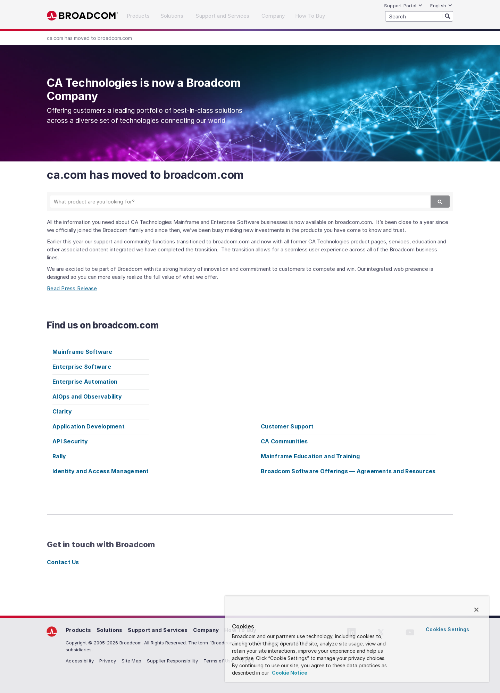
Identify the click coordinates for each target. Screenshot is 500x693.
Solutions (109, 630)
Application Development (88, 426)
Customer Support (287, 426)
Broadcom (82, 16)
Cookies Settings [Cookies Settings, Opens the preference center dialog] (447, 629)
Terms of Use (218, 660)
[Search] (447, 15)
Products (78, 630)
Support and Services (158, 630)
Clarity (62, 411)
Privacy (107, 660)
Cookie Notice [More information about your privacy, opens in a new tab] (289, 673)
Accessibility (80, 660)
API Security (70, 441)
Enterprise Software (81, 366)
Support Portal (403, 5)
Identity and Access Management (100, 471)
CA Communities (284, 441)
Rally (59, 456)
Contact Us (63, 562)
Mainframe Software (82, 351)
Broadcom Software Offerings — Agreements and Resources (348, 471)
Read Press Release (72, 288)
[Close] (476, 609)
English (441, 5)
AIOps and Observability (87, 396)
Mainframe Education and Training (310, 456)
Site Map (131, 660)
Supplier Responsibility (172, 660)
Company (206, 630)
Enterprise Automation (84, 381)
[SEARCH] (419, 16)
